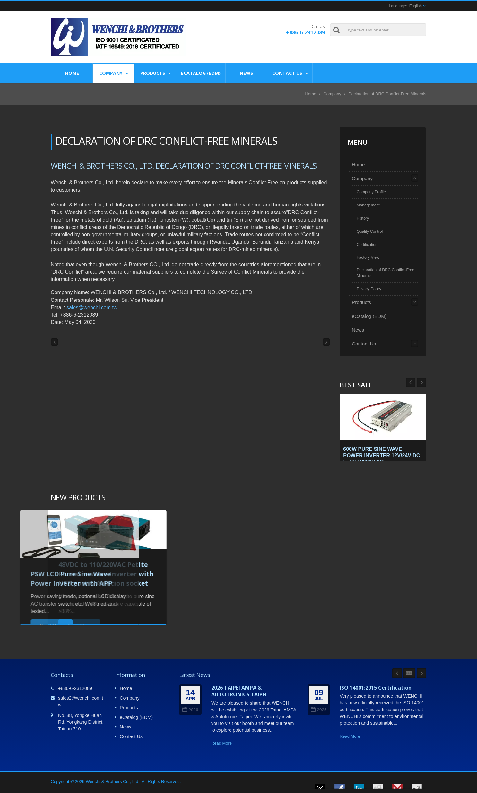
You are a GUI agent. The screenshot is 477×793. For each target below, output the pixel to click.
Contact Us (289, 73)
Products (155, 73)
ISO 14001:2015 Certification (376, 687)
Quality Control (370, 231)
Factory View (368, 257)
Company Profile (371, 192)
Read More (221, 743)
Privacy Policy (369, 289)
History (363, 218)
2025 (318, 709)
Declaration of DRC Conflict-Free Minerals (387, 94)
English (415, 6)
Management (368, 205)
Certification (367, 244)
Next (410, 382)
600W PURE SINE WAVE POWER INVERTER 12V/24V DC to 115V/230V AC (380, 453)
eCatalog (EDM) (200, 73)
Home (71, 73)
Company (113, 73)
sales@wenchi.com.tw (91, 307)
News (246, 73)
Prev (421, 382)
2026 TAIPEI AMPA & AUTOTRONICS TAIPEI (239, 691)
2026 (190, 709)
